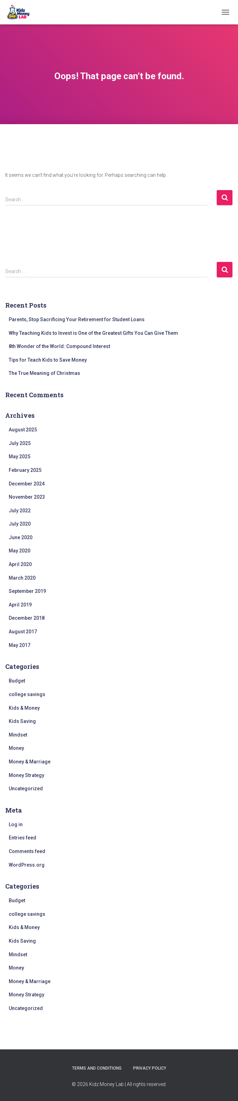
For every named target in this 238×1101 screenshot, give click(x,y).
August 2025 (23, 429)
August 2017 (23, 631)
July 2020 (20, 524)
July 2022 (20, 510)
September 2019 (27, 591)
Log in (16, 824)
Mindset (18, 735)
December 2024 (27, 484)
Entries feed (22, 837)
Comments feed (27, 851)
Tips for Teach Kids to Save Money (48, 360)
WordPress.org (27, 865)
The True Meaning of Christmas (44, 373)
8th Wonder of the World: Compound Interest (59, 346)
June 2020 (20, 537)
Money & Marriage (30, 761)
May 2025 (19, 456)
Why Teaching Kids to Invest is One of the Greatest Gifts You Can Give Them (93, 333)
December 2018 (27, 618)
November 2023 (27, 497)
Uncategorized (26, 788)
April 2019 (20, 605)
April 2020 (20, 564)
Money (16, 748)
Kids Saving (22, 721)
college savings (27, 694)
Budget (17, 681)
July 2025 (20, 443)
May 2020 (19, 550)
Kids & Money (24, 708)
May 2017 (19, 645)
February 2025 (25, 470)
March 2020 (22, 578)
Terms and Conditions (97, 1068)
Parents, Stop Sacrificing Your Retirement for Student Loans (77, 319)
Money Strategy (26, 775)
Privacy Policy (149, 1068)
